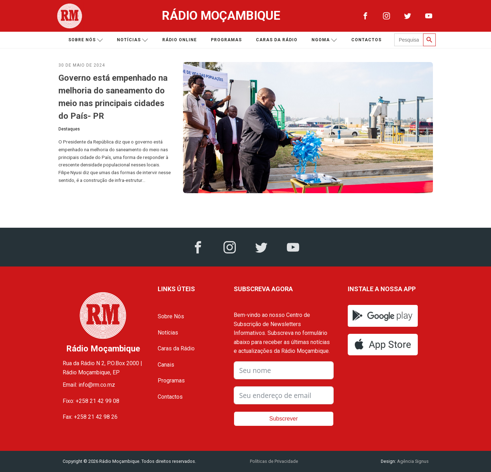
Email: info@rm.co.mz (89, 384)
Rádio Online (179, 39)
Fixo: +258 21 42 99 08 (91, 401)
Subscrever (283, 419)
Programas (226, 39)
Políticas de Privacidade (274, 461)
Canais (166, 364)
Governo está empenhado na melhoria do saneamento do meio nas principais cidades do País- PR (113, 97)
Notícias (132, 40)
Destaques (69, 129)
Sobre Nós (171, 316)
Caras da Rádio (276, 39)
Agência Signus (412, 461)
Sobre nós (85, 40)
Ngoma (324, 40)
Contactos (366, 39)
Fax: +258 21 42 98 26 (90, 416)
